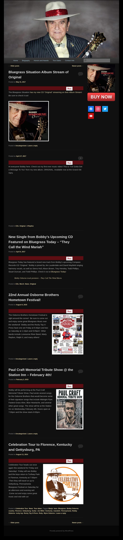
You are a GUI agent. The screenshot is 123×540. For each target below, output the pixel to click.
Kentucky (48, 511)
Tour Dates (57, 60)
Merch (21, 284)
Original (22, 226)
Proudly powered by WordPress (61, 531)
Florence (18, 511)
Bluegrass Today (58, 272)
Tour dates (38, 508)
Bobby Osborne (73, 508)
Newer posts (77, 66)
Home (15, 60)
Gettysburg (27, 511)
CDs (17, 226)
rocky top (19, 513)
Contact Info (69, 60)
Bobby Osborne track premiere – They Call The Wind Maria (38, 278)
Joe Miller (40, 511)
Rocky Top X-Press (31, 513)
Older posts (14, 66)
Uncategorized (21, 146)
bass (55, 508)
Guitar (34, 511)
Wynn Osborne (49, 513)
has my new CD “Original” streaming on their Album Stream (56, 92)
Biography (26, 60)
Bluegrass (62, 508)
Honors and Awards (41, 60)
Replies (30, 226)
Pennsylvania (66, 511)
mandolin (56, 511)
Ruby (41, 513)
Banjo (51, 508)
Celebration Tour (22, 508)
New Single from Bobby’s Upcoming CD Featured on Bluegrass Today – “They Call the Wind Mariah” (41, 242)
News (27, 284)
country (11, 511)
